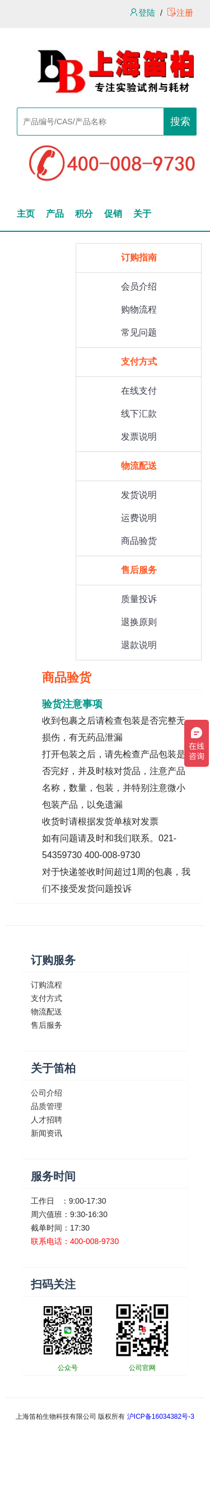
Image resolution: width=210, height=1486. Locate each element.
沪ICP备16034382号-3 (160, 1416)
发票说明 (139, 436)
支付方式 (46, 998)
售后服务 (46, 1025)
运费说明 (139, 518)
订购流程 (46, 984)
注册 (180, 12)
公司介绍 (46, 1092)
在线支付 (139, 390)
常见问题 (139, 332)
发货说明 (139, 495)
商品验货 (139, 541)
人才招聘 (46, 1119)
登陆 (142, 12)
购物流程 (139, 309)
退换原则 (139, 622)
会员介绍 (139, 286)
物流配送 (46, 1011)
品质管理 (46, 1106)
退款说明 (139, 645)
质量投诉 (139, 599)
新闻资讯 (46, 1133)
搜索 (180, 121)
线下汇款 (139, 413)
